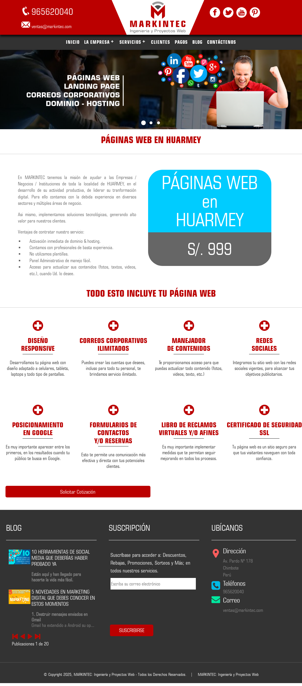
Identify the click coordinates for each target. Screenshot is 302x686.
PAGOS (181, 42)
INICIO (73, 42)
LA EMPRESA (97, 42)
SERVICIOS (130, 42)
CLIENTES (160, 42)
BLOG (197, 42)
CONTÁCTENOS (221, 42)
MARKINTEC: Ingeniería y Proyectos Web (228, 673)
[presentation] (146, 604)
